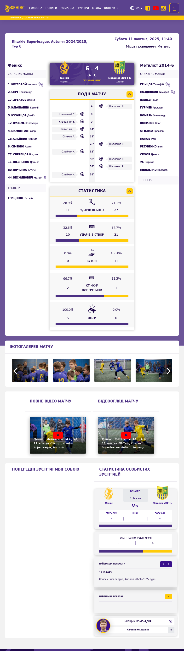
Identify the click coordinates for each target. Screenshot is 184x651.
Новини (51, 8)
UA (138, 8)
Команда (67, 8)
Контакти (111, 8)
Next (167, 371)
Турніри (83, 8)
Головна (35, 8)
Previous (16, 371)
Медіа (96, 8)
